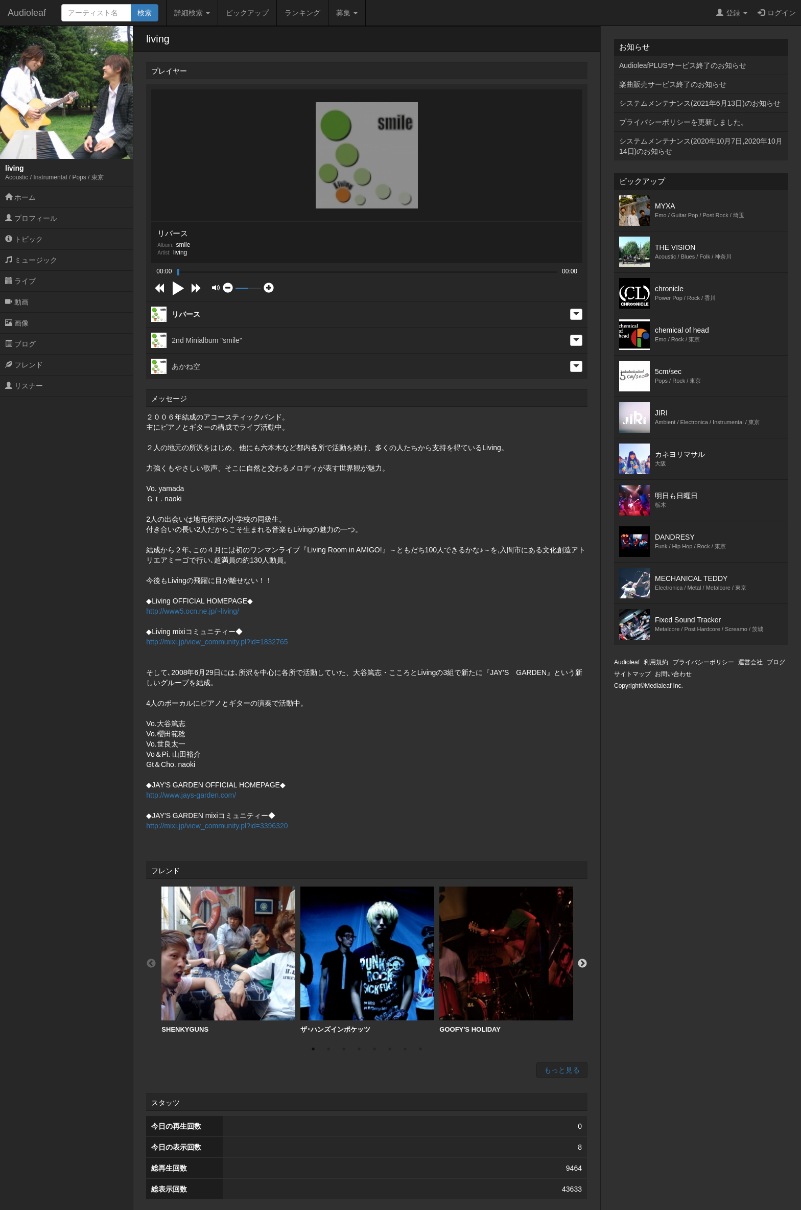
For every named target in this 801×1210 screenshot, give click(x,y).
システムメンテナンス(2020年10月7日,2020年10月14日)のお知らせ (701, 146)
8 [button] (420, 1049)
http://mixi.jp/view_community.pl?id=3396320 (217, 826)
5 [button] (374, 1049)
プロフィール (31, 218)
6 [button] (390, 1049)
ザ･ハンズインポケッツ (367, 960)
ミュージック (31, 260)
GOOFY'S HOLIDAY (506, 960)
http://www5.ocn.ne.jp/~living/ (192, 611)
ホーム (20, 197)
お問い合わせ (673, 674)
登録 (731, 13)
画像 (17, 323)
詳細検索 (192, 13)
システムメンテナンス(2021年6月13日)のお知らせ (700, 103)
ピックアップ (247, 13)
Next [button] (582, 964)
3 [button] (344, 1049)
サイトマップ (632, 674)
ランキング (302, 13)
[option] (228, 960)
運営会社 (750, 662)
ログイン (777, 13)
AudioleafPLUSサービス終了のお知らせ (682, 65)
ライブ (20, 281)
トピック (24, 239)
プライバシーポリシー (703, 662)
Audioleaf (27, 13)
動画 (17, 302)
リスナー (24, 386)
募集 (347, 13)
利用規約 (656, 662)
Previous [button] (151, 964)
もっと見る (562, 1070)
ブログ (20, 344)
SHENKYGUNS (228, 960)
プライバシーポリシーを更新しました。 (683, 122)
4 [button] (359, 1049)
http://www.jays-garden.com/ (191, 795)
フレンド (24, 365)
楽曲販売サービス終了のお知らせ (672, 84)
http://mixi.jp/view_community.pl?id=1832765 (217, 642)
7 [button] (405, 1049)
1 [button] (313, 1049)
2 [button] (328, 1049)
